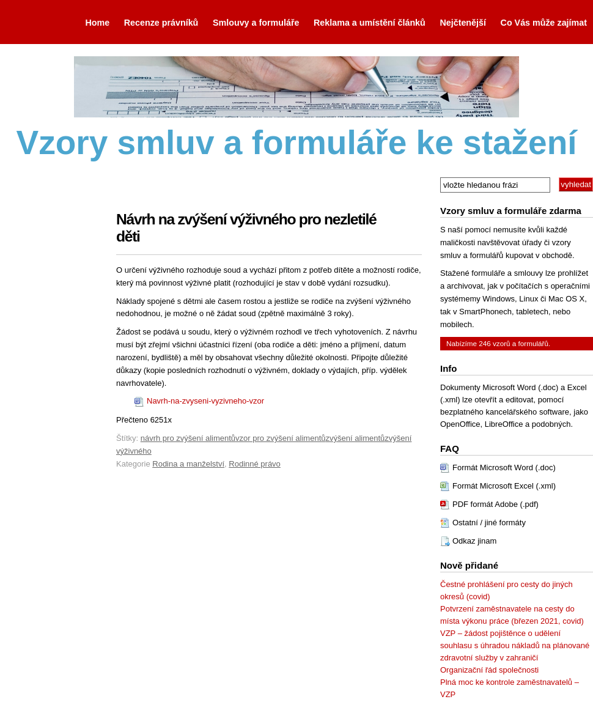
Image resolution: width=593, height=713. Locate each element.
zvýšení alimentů (355, 438)
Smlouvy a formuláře (256, 23)
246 (485, 343)
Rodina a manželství (188, 463)
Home (97, 23)
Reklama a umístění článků (369, 23)
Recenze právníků (161, 23)
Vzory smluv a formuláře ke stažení (296, 142)
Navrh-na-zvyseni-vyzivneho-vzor (205, 400)
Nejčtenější (463, 23)
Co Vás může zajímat (544, 23)
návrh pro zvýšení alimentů (188, 438)
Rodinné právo (255, 463)
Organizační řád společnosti (489, 669)
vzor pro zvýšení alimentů (280, 438)
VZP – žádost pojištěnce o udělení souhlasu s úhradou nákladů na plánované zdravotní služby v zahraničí (514, 645)
